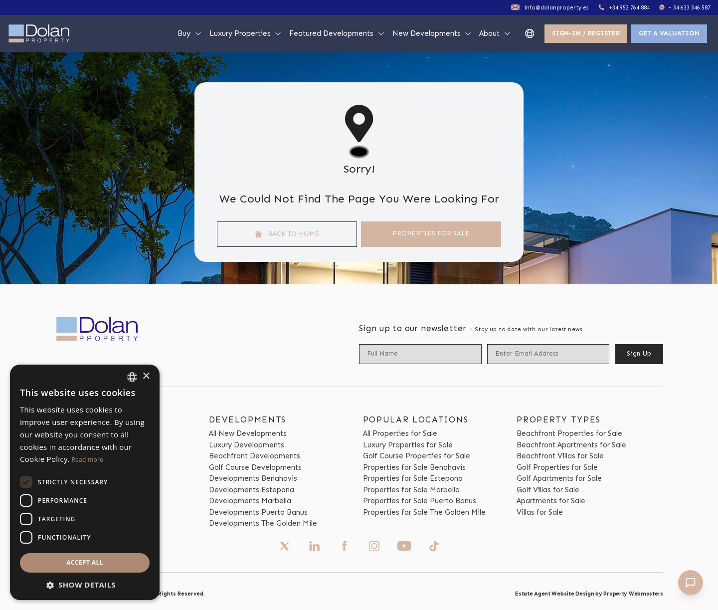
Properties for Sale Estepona (413, 478)
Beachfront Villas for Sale (560, 455)
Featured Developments (337, 33)
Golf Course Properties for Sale (416, 455)
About (495, 33)
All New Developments (248, 433)
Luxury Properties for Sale (408, 444)
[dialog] (85, 482)
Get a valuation (669, 33)
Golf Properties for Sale (557, 467)
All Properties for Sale (400, 433)
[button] (85, 585)
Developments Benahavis (253, 478)
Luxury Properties (245, 33)
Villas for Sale (540, 512)
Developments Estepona (251, 489)
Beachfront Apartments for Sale (571, 444)
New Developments (432, 33)
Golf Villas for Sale (548, 489)
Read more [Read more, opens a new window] (87, 459)
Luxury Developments (246, 444)
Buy (190, 33)
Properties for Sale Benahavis (414, 467)
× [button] (146, 376)
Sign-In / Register (586, 33)
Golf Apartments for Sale (559, 478)
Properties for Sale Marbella (411, 489)
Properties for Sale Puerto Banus (419, 500)
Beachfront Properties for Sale (569, 433)
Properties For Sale (431, 233)
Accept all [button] (84, 562)
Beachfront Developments (254, 455)
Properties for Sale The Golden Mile (424, 512)
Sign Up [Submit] (639, 353)
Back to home (287, 234)
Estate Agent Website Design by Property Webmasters (589, 593)
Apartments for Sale (551, 500)
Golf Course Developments (255, 467)
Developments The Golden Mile (263, 523)
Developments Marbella (250, 500)
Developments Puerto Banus (258, 512)
